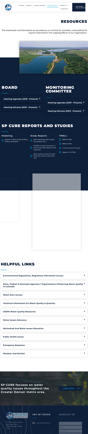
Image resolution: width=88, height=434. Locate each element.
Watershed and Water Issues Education (23, 328)
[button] (22, 99)
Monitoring (39, 5)
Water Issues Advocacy (15, 320)
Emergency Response (14, 345)
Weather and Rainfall (14, 353)
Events (64, 5)
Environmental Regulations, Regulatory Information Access (33, 276)
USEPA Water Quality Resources (19, 311)
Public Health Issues (13, 337)
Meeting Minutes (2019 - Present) (20, 107)
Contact (65, 9)
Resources (53, 5)
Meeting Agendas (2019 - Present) (21, 99)
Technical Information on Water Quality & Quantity (29, 303)
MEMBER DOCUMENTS (81, 7)
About (29, 5)
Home (21, 5)
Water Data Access (12, 295)
